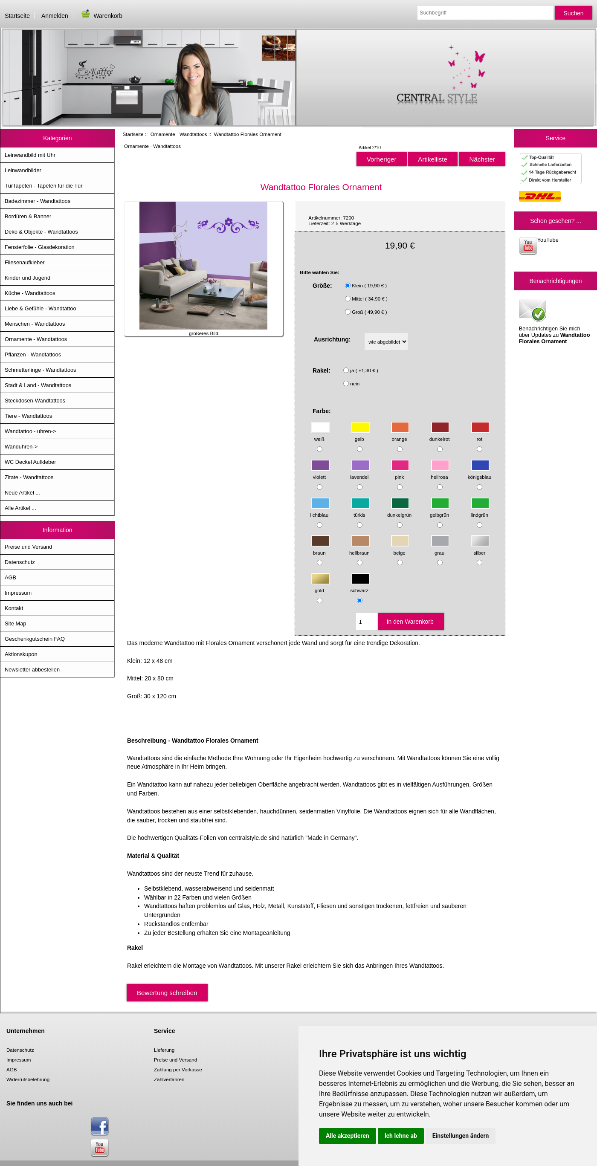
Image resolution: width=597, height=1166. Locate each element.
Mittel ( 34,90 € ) (370, 298)
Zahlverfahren (169, 1079)
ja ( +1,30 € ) (364, 370)
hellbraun (359, 548)
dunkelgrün (399, 510)
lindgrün (480, 510)
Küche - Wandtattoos (30, 293)
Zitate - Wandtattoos (29, 477)
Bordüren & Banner (28, 216)
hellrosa (440, 473)
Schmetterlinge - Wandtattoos (40, 370)
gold (320, 586)
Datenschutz (20, 562)
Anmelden (54, 15)
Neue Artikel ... (22, 492)
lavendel (360, 473)
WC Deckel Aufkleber (30, 462)
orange (400, 435)
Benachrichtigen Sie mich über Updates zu (554, 320)
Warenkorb (101, 15)
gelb (360, 435)
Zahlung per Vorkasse (178, 1069)
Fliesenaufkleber (25, 262)
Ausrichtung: (332, 339)
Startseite (17, 15)
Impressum (18, 593)
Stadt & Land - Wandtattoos (38, 385)
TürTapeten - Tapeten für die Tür (43, 185)
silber (480, 548)
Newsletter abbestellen (32, 669)
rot (480, 435)
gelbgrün (440, 510)
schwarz (360, 586)
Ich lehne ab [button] (401, 1135)
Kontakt (14, 608)
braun (320, 548)
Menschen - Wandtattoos (35, 324)
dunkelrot (439, 435)
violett (320, 473)
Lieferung (164, 1050)
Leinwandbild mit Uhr (30, 155)
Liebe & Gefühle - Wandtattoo (40, 308)
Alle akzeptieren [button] (347, 1135)
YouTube (539, 246)
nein (354, 383)
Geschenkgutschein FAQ (35, 639)
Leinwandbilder (23, 170)
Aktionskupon (21, 654)
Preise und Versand (28, 547)
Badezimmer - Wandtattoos (37, 201)
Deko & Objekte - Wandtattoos (41, 232)
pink (400, 473)
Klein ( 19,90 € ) (369, 285)
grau (440, 548)
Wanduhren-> (21, 446)
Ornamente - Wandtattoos (179, 134)
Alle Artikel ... (20, 508)
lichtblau (320, 510)
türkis (360, 510)
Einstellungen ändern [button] (460, 1135)
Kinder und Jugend (27, 278)
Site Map (15, 623)
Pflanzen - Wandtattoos (33, 354)
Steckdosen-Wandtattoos (35, 400)
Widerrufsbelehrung (27, 1079)
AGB (10, 577)
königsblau (479, 473)
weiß (320, 435)
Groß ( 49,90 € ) (369, 312)
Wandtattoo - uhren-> (30, 431)
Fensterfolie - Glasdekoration (40, 247)
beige (400, 548)
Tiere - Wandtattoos (28, 416)
